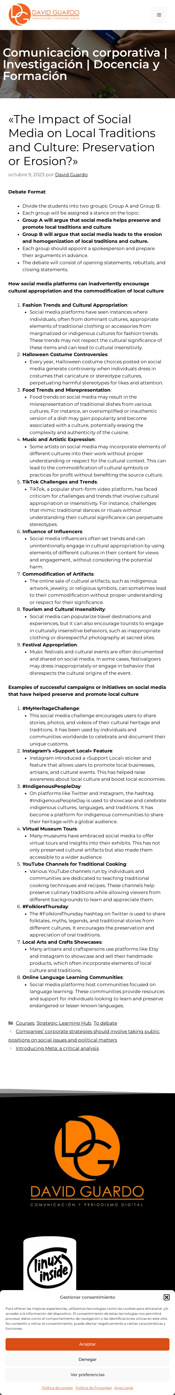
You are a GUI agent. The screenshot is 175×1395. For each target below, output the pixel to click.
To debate (105, 1023)
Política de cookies (57, 1388)
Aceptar (87, 1344)
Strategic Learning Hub (64, 1023)
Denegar (88, 1359)
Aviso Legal (123, 1388)
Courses (25, 1023)
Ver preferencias (88, 1374)
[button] (166, 1297)
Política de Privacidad (94, 1388)
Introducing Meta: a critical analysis (57, 1048)
